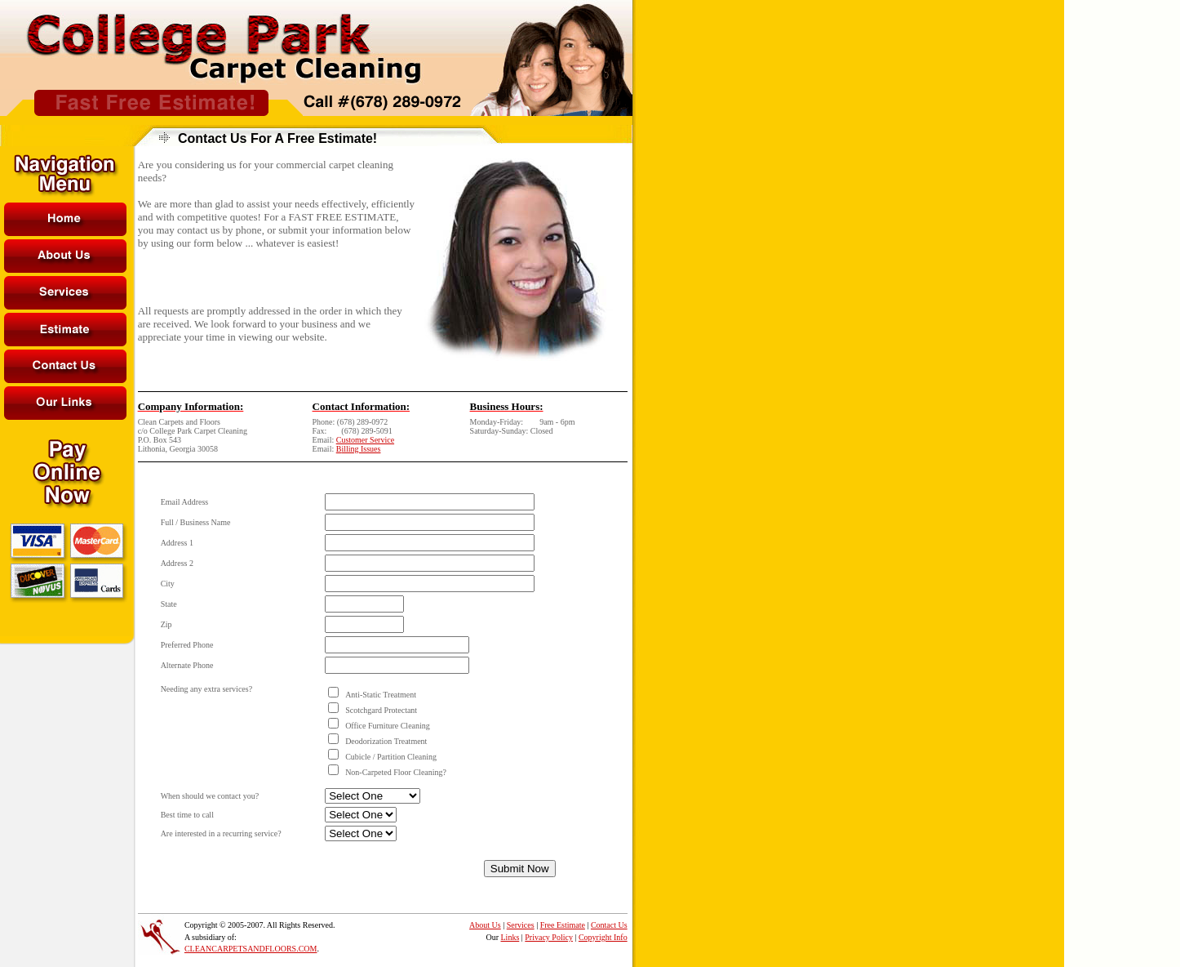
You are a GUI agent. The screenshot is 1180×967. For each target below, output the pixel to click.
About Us (485, 924)
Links (510, 937)
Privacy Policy (549, 937)
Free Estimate (562, 924)
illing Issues (360, 448)
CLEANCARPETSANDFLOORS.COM (250, 948)
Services (521, 924)
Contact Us (609, 924)
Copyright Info (603, 937)
